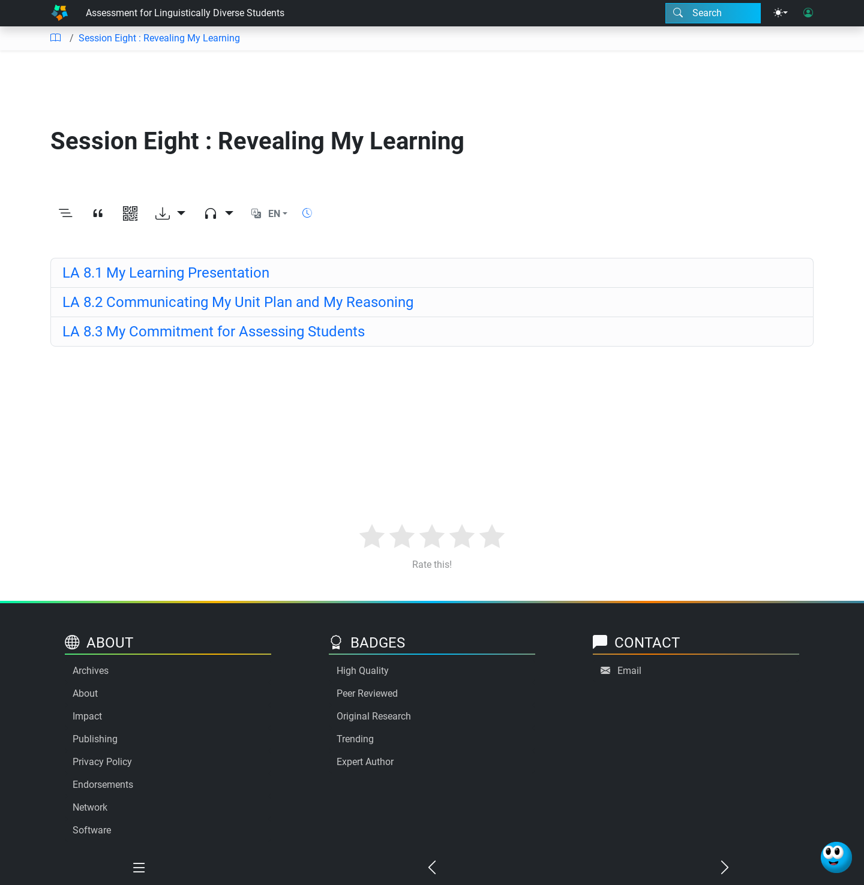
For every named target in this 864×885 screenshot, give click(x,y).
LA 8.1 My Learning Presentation (165, 272)
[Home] (59, 13)
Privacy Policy (102, 761)
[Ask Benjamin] (836, 857)
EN (274, 213)
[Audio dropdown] (218, 214)
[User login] (808, 13)
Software (92, 830)
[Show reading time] (307, 213)
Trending (355, 739)
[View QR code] (130, 214)
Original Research (374, 716)
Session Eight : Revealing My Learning (159, 38)
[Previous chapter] (432, 868)
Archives (91, 670)
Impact (87, 716)
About (85, 693)
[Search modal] (713, 13)
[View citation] (98, 214)
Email (629, 670)
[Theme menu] (781, 13)
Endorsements (103, 784)
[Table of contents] (55, 38)
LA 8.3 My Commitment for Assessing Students (213, 331)
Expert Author (365, 761)
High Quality (363, 670)
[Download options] (170, 214)
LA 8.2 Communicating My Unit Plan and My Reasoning (237, 302)
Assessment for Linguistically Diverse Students (185, 13)
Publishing (95, 739)
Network (90, 807)
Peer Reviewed (367, 693)
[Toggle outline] (65, 214)
